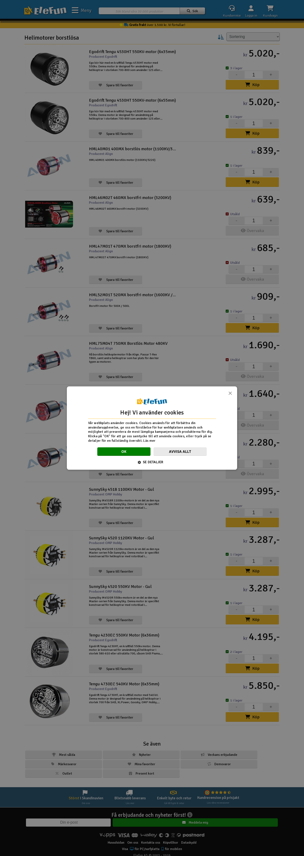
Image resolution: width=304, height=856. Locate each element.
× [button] (230, 394)
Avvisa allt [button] (180, 451)
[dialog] (152, 428)
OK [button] (123, 451)
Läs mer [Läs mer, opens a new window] (149, 441)
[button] (152, 462)
